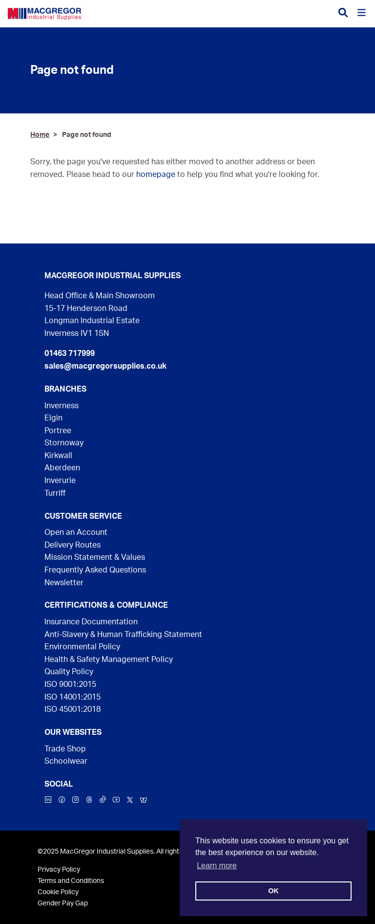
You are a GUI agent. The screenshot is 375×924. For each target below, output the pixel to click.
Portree (57, 431)
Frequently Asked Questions (95, 570)
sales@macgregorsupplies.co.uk (105, 366)
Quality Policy (68, 672)
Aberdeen (62, 468)
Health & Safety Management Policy (108, 659)
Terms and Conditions (71, 880)
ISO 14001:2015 (72, 697)
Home (39, 134)
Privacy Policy (59, 869)
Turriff (54, 493)
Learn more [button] (217, 865)
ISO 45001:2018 (72, 709)
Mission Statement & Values (94, 557)
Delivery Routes (72, 545)
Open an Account (75, 532)
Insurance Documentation (91, 622)
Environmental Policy (82, 647)
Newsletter (63, 583)
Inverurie (60, 480)
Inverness (61, 406)
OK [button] (273, 891)
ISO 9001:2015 (70, 684)
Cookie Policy (58, 892)
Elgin (53, 418)
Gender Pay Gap (63, 903)
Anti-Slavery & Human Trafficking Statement (123, 634)
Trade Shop (65, 749)
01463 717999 (69, 353)
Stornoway (63, 443)
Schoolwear (65, 761)
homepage (155, 174)
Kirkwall (58, 456)
